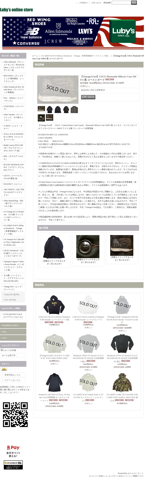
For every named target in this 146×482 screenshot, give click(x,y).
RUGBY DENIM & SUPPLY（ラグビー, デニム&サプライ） (14, 167)
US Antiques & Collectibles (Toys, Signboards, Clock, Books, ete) (14, 242)
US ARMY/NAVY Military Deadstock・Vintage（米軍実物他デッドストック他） (75, 56)
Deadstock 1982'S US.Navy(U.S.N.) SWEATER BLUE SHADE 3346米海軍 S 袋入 (88, 358)
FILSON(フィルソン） (13, 184)
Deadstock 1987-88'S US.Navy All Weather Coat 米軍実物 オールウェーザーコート (54, 397)
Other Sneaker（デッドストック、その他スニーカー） (13, 117)
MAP (4, 338)
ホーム (35, 56)
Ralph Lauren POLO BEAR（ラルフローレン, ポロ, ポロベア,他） (13, 148)
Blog (4, 332)
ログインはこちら (12, 380)
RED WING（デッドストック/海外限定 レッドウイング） (14, 78)
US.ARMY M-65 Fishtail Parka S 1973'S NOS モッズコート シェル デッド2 (88, 397)
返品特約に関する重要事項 (93, 90)
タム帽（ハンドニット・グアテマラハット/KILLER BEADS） (14, 278)
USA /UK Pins (10, 300)
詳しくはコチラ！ (12, 392)
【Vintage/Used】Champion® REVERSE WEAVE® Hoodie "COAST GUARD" (122, 320)
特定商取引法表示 (10, 325)
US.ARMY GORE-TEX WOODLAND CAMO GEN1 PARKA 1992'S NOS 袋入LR (122, 397)
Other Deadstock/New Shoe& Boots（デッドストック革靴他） (14, 90)
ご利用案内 (83, 3)
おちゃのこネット (136, 473)
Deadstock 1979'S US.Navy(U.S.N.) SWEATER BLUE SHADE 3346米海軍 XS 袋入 (122, 358)
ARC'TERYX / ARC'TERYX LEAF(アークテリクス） (14, 192)
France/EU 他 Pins (11, 294)
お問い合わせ (96, 3)
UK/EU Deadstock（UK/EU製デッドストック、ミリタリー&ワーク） (14, 253)
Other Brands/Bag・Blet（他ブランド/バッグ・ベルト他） (14, 203)
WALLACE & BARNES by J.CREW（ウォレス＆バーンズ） (13, 137)
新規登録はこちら (12, 375)
